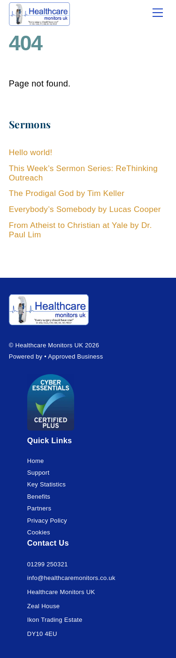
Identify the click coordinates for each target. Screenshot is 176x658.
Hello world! (31, 152)
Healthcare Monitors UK (49, 345)
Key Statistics (46, 484)
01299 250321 (47, 564)
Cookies (38, 532)
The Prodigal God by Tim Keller (67, 193)
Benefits (38, 496)
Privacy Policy (47, 520)
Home (35, 460)
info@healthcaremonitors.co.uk (71, 577)
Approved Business (75, 356)
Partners (39, 508)
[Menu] (157, 12)
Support (38, 472)
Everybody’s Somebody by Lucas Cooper (85, 209)
